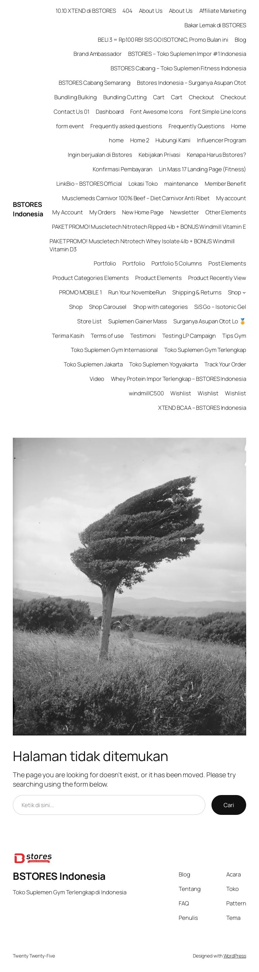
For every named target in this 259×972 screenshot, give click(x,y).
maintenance (181, 183)
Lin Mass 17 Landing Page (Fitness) (202, 169)
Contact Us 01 (71, 111)
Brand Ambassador (97, 54)
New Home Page (143, 212)
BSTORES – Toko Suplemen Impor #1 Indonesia (187, 54)
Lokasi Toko (143, 183)
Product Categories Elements (91, 278)
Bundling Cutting (125, 97)
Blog (240, 39)
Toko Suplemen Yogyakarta (163, 364)
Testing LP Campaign (189, 335)
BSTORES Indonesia (28, 209)
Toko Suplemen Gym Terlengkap (205, 350)
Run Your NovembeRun (137, 292)
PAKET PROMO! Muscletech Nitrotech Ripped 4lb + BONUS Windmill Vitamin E (149, 226)
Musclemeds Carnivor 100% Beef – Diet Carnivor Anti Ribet (135, 198)
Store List (89, 321)
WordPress (235, 955)
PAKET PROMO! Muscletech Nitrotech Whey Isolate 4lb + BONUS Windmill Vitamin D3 (142, 245)
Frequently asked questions (126, 126)
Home (238, 126)
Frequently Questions (197, 126)
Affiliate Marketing (222, 10)
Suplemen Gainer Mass (137, 321)
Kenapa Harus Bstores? (216, 154)
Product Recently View (217, 278)
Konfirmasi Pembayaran (122, 169)
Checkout (201, 97)
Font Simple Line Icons (218, 111)
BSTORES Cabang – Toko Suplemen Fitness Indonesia (178, 68)
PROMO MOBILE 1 (80, 292)
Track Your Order (225, 364)
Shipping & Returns (196, 292)
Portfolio (105, 263)
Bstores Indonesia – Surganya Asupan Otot (191, 82)
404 (127, 10)
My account (231, 198)
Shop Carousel (108, 307)
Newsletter (184, 212)
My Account (67, 212)
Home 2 (139, 140)
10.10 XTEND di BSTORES (86, 10)
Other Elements (225, 212)
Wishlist (180, 393)
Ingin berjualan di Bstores (100, 154)
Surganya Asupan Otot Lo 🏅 (209, 321)
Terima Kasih (68, 335)
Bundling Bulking (75, 97)
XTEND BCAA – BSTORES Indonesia (202, 407)
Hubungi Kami (173, 140)
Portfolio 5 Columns (176, 263)
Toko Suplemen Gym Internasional (114, 350)
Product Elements (158, 278)
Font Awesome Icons (156, 111)
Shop (234, 292)
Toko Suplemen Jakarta (93, 364)
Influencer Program (221, 140)
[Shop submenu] (244, 292)
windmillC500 (146, 393)
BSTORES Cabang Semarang (95, 82)
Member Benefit (225, 183)
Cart (159, 97)
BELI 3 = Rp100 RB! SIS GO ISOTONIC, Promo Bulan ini (163, 39)
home (116, 140)
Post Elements (227, 263)
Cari (229, 805)
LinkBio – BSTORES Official (89, 183)
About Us (151, 10)
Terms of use (107, 335)
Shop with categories (160, 307)
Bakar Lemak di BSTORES (215, 25)
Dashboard (110, 111)
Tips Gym (234, 335)
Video (97, 379)
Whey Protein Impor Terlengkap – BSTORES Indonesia (178, 379)
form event (70, 126)
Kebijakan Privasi (159, 154)
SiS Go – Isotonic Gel (220, 307)
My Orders (102, 212)
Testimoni (143, 335)
